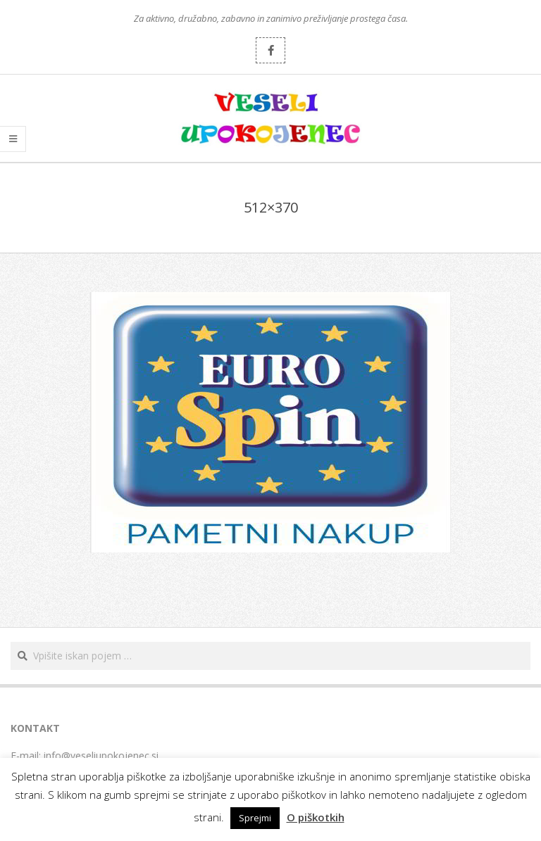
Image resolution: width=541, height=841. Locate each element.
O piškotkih (315, 817)
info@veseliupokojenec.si (101, 755)
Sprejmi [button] (255, 817)
